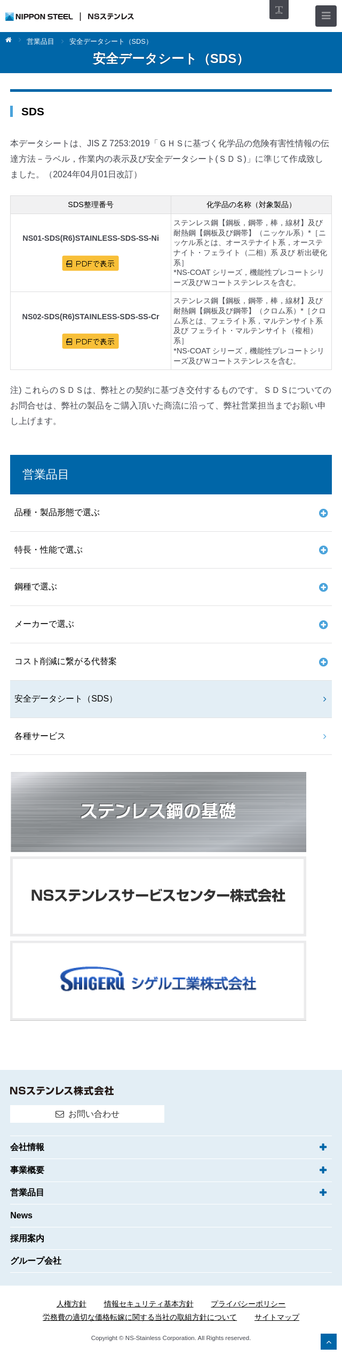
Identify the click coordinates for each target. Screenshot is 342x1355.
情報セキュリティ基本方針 (149, 1303)
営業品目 (40, 41)
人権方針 (71, 1303)
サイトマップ (276, 1317)
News (21, 1215)
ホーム (13, 40)
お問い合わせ (94, 1113)
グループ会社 (35, 1260)
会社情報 (27, 1147)
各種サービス (40, 735)
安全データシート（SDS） (65, 698)
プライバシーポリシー (248, 1303)
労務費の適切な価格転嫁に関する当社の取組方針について (140, 1317)
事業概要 (27, 1170)
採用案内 (27, 1238)
